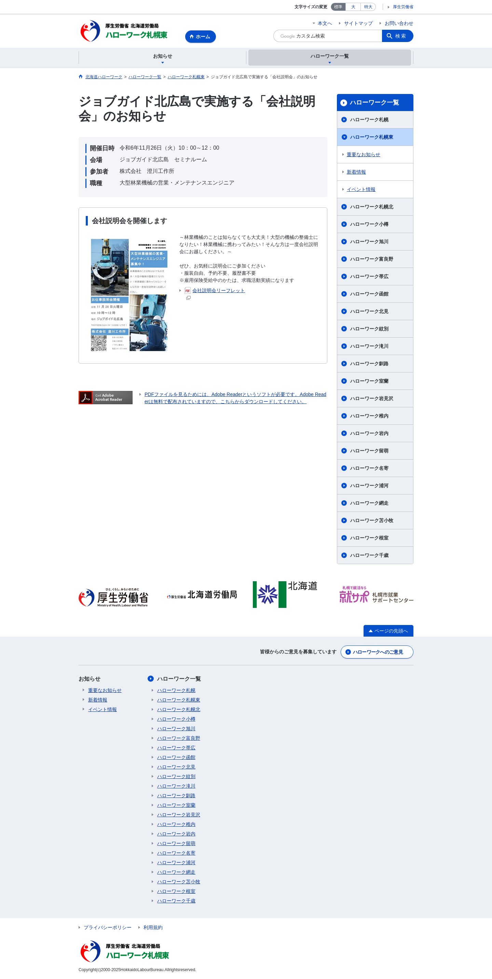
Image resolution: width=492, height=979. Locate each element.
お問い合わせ (399, 23)
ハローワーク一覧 (374, 102)
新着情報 (356, 172)
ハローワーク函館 (369, 294)
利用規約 (153, 927)
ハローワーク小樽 (369, 224)
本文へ (325, 23)
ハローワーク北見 (369, 311)
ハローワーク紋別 (369, 329)
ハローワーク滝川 (369, 346)
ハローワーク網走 (369, 503)
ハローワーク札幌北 (371, 207)
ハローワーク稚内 (369, 416)
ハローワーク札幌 (369, 120)
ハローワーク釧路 (369, 364)
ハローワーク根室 (369, 538)
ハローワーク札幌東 (371, 137)
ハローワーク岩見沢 (371, 399)
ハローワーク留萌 (369, 451)
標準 (338, 6)
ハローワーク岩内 (369, 433)
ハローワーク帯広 (369, 277)
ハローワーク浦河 (369, 486)
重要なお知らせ (363, 155)
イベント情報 (361, 189)
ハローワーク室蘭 (369, 381)
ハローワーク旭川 (369, 242)
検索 (401, 36)
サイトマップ (358, 23)
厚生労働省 (403, 6)
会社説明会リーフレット (214, 293)
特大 (368, 6)
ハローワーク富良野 (371, 259)
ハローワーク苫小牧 (371, 521)
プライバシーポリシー (108, 927)
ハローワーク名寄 (369, 468)
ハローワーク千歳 (369, 555)
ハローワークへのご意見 (378, 652)
